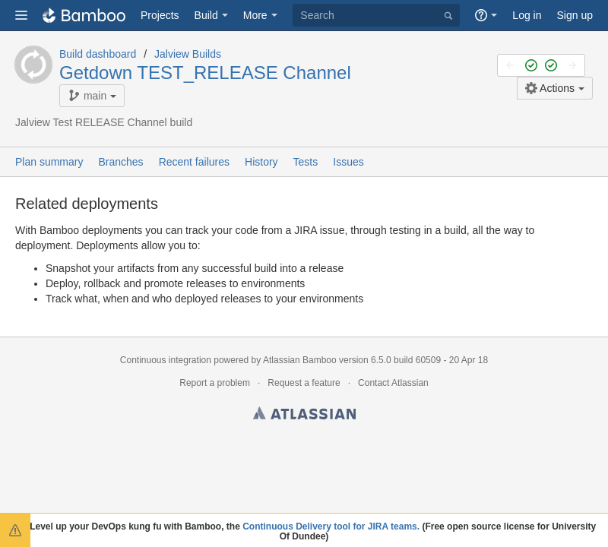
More (255, 15)
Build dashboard (97, 54)
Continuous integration (165, 360)
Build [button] (206, 15)
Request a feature (304, 383)
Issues (348, 162)
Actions (550, 88)
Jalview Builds (187, 54)
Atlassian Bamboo (300, 360)
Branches (120, 162)
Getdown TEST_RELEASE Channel (205, 72)
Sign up (575, 15)
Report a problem (214, 383)
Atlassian (304, 415)
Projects (160, 15)
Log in (526, 15)
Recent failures (194, 162)
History (261, 162)
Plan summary (49, 162)
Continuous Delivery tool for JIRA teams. (331, 526)
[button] (21, 15)
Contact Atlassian (393, 383)
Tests (305, 162)
